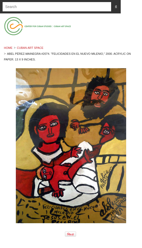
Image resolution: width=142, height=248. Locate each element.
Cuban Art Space (30, 47)
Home (8, 47)
